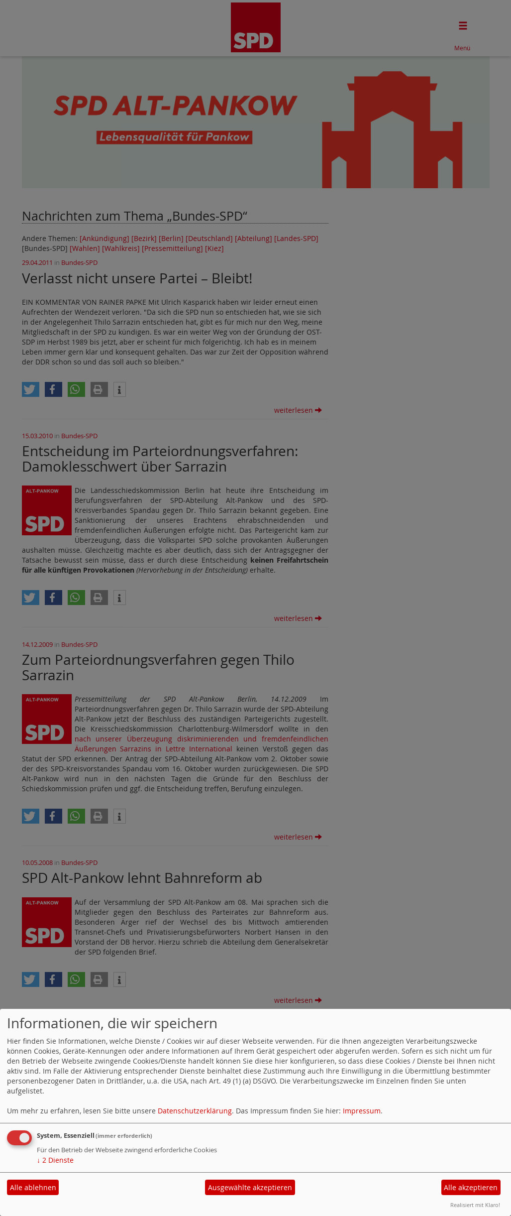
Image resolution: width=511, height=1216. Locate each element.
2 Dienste (55, 1160)
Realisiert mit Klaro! (475, 1205)
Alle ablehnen (33, 1187)
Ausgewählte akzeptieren (250, 1187)
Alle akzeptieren (471, 1187)
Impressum (362, 1110)
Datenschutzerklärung (195, 1110)
